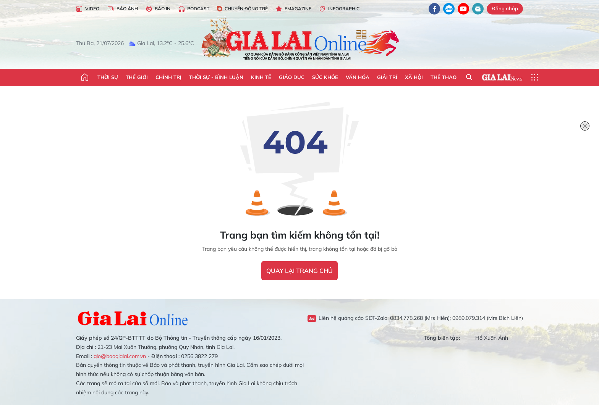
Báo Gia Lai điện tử (299, 40)
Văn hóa (357, 77)
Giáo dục (291, 77)
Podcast (193, 9)
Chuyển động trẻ (242, 8)
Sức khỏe (325, 77)
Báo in (158, 9)
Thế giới (137, 77)
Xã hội (414, 77)
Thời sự (107, 77)
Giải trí (387, 77)
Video (87, 9)
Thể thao (444, 77)
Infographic (339, 9)
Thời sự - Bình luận (216, 77)
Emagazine (293, 9)
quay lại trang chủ (299, 270)
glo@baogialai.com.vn (120, 356)
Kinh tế (261, 77)
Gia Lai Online (133, 318)
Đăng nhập (505, 8)
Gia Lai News (502, 77)
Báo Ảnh (122, 9)
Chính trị (168, 77)
